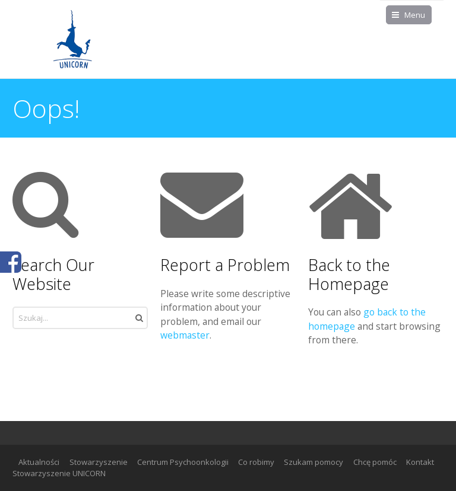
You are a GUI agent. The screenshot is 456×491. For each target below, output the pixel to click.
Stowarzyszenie (98, 462)
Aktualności (38, 462)
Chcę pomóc (375, 462)
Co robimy (256, 462)
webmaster (185, 335)
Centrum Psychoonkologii (183, 462)
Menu (414, 14)
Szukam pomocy (313, 462)
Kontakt (420, 462)
